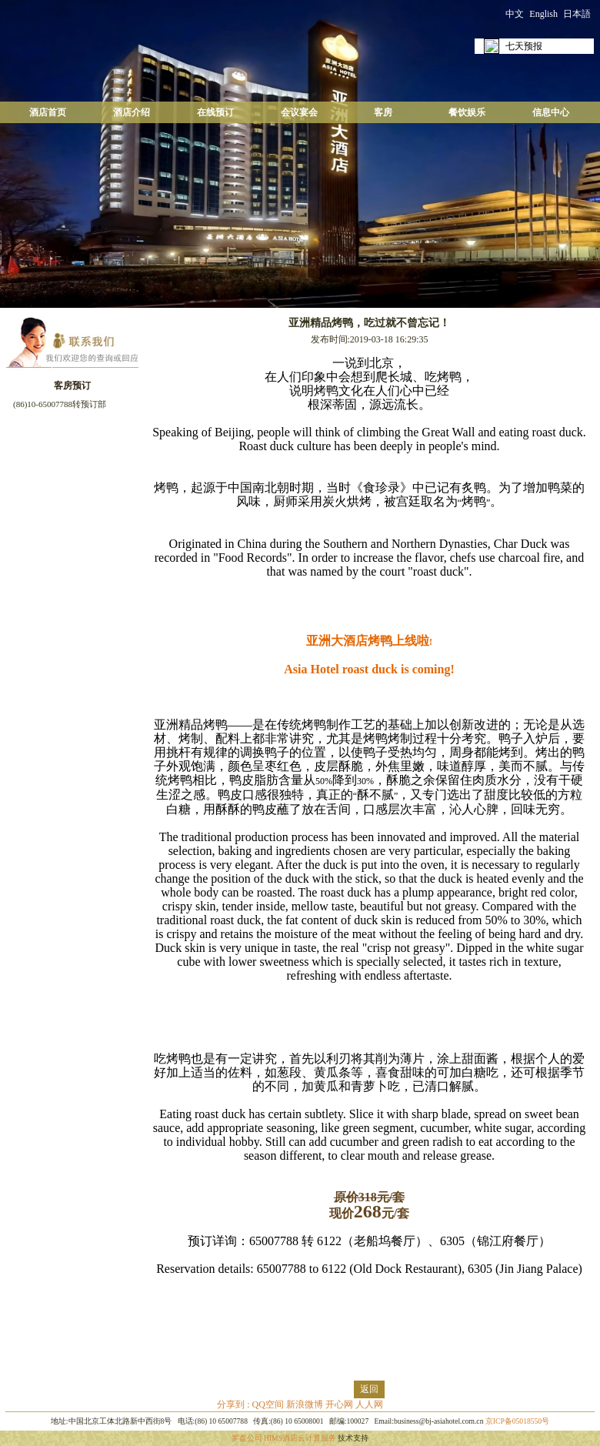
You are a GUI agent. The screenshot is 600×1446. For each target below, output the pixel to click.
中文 (514, 13)
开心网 (339, 1404)
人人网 (369, 1404)
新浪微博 (304, 1404)
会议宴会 (299, 112)
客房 (383, 112)
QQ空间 (268, 1404)
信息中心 (550, 112)
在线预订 (215, 112)
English (543, 13)
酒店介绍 (131, 112)
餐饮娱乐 (466, 112)
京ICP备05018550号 (517, 1421)
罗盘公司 (247, 1438)
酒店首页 (47, 112)
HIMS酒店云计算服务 (300, 1438)
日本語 (577, 13)
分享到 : (234, 1404)
